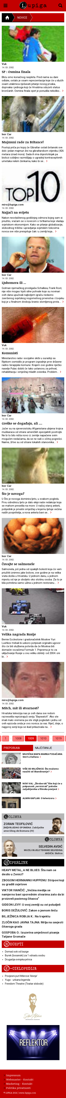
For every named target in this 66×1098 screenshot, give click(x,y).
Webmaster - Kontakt (18, 1079)
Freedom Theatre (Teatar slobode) (24, 983)
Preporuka (12, 748)
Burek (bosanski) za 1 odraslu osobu (25, 955)
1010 (43, 738)
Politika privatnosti (17, 1088)
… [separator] (11, 737)
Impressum (12, 1075)
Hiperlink (16, 863)
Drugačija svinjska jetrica (18, 959)
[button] (5, 5)
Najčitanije (43, 748)
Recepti (13, 944)
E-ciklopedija (20, 968)
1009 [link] (31, 738)
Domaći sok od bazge (17, 951)
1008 (18, 738)
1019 (58, 738)
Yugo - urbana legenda (17, 979)
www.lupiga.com (27, 1092)
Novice (22, 17)
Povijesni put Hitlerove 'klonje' (21, 976)
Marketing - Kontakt (18, 1083)
